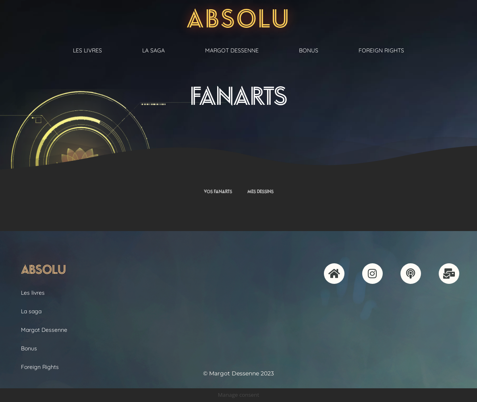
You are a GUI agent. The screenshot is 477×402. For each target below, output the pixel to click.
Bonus (308, 50)
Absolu (239, 18)
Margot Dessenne (232, 50)
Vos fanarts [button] (218, 191)
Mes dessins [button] (260, 191)
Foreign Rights (381, 50)
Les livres (87, 50)
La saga (153, 50)
